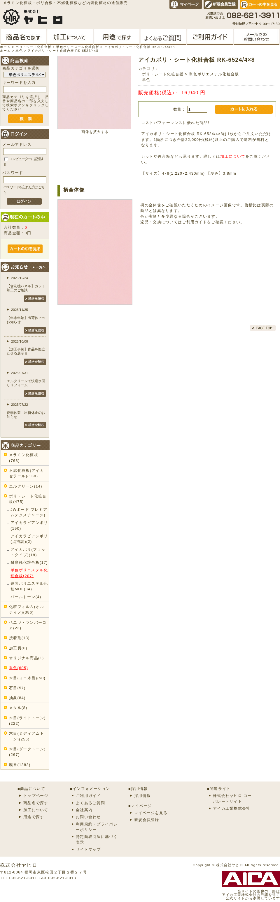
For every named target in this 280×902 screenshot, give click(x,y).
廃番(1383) (20, 765)
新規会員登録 (146, 820)
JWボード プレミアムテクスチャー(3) (28, 512)
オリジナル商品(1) (26, 658)
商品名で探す (35, 803)
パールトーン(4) (25, 597)
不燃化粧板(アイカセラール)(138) (26, 473)
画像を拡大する (94, 132)
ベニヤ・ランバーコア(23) (28, 625)
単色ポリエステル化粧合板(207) (29, 573)
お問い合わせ (88, 817)
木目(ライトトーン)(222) (27, 721)
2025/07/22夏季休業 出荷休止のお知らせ (26, 411)
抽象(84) (17, 698)
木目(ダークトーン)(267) (27, 752)
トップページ (35, 795)
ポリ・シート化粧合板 (163, 74)
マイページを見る (150, 813)
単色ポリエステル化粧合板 (214, 74)
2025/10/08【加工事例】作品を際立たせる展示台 (26, 347)
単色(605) (18, 668)
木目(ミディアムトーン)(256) (26, 736)
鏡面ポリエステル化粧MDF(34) (29, 586)
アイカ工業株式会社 (232, 808)
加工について (232, 156)
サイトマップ (88, 849)
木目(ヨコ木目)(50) (27, 678)
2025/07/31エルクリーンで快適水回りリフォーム (26, 379)
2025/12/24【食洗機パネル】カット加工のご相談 (26, 284)
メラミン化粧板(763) (23, 457)
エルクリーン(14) (25, 486)
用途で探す (33, 817)
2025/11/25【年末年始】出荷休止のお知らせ (26, 316)
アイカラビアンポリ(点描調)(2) (29, 539)
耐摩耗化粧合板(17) (29, 562)
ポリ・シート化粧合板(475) (28, 499)
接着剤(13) (19, 638)
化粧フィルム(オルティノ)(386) (26, 609)
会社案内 (84, 810)
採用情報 (142, 795)
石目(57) (17, 688)
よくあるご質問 (90, 803)
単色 (146, 79)
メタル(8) (18, 708)
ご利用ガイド (194, 222)
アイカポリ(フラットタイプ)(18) (28, 552)
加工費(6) (18, 648)
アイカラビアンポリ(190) (29, 525)
